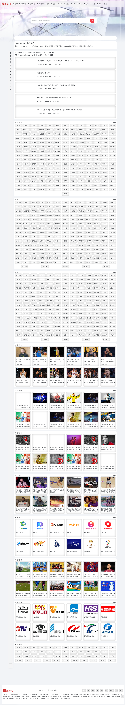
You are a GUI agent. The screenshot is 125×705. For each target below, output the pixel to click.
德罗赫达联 (113, 258)
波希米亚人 (66, 219)
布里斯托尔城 (105, 249)
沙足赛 (105, 138)
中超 (66, 125)
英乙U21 (73, 159)
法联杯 (97, 176)
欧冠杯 (74, 142)
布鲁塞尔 (81, 215)
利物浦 (97, 673)
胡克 (58, 305)
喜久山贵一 (50, 318)
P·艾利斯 (42, 326)
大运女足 (104, 134)
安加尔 (35, 283)
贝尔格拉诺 (74, 266)
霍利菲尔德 (89, 343)
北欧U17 (104, 147)
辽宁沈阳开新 (113, 211)
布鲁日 (27, 232)
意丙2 (89, 164)
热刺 (35, 271)
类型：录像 (64, 88)
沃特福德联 (43, 241)
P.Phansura (50, 305)
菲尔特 (74, 253)
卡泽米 (105, 296)
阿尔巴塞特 (105, 224)
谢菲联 (58, 211)
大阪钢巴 (73, 224)
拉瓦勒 (66, 241)
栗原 (42, 348)
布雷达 (43, 236)
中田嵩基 (73, 339)
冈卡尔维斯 (74, 300)
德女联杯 (27, 176)
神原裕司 (34, 318)
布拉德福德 (89, 241)
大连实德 (89, 253)
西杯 (112, 168)
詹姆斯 (27, 318)
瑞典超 (81, 189)
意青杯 (58, 168)
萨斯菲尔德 (97, 232)
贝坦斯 (43, 288)
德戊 (27, 660)
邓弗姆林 (58, 228)
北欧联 (58, 151)
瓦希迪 (35, 296)
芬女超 (112, 194)
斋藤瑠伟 (97, 339)
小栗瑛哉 (34, 348)
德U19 (81, 172)
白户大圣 (104, 339)
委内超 (112, 669)
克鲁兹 (81, 292)
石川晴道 (87, 352)
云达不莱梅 (35, 228)
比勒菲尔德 (82, 211)
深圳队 (89, 271)
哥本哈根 (89, 219)
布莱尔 (58, 318)
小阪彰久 (104, 322)
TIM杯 (42, 168)
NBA (89, 125)
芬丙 (27, 673)
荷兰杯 (89, 185)
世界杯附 (65, 129)
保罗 (89, 300)
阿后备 (74, 664)
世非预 (35, 129)
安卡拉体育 (105, 271)
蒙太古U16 (113, 134)
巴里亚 (105, 292)
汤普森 (97, 292)
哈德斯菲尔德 (58, 245)
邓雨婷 (97, 283)
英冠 (58, 155)
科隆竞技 (97, 236)
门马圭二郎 (111, 352)
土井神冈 (50, 339)
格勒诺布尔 (89, 249)
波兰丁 (66, 660)
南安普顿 (112, 266)
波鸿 (58, 224)
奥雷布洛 (89, 258)
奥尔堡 (35, 236)
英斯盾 (35, 164)
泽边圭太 (73, 330)
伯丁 (105, 305)
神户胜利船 (105, 219)
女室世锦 (65, 138)
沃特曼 (81, 343)
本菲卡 (50, 258)
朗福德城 (112, 236)
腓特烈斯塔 (97, 271)
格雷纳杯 (58, 138)
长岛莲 (81, 330)
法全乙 (66, 176)
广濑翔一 (58, 343)
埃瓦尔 (112, 224)
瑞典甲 (97, 189)
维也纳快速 (27, 253)
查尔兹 (35, 330)
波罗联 (35, 151)
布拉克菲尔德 (58, 339)
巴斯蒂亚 (89, 236)
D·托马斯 (112, 318)
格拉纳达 (65, 228)
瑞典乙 (105, 189)
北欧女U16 (89, 151)
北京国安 (89, 206)
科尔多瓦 (34, 232)
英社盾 (27, 164)
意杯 (105, 164)
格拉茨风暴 (43, 266)
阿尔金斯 (50, 330)
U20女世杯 (43, 134)
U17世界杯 (50, 134)
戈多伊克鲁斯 (35, 266)
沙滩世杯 (112, 138)
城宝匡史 (104, 309)
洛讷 (42, 313)
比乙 (105, 185)
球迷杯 (35, 134)
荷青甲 (81, 185)
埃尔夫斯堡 (35, 249)
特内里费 (42, 232)
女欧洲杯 (97, 142)
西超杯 (97, 168)
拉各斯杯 (50, 142)
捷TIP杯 (42, 151)
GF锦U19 (112, 151)
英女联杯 (50, 164)
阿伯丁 (105, 206)
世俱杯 (89, 129)
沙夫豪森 (34, 258)
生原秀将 (50, 348)
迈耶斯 (74, 288)
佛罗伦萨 (112, 215)
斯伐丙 (97, 669)
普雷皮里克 (27, 305)
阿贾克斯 (89, 232)
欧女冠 (43, 147)
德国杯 (89, 172)
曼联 (50, 253)
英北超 (97, 155)
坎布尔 (112, 241)
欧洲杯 (66, 142)
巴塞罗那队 (93, 677)
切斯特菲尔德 (50, 241)
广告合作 (44, 690)
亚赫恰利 (42, 296)
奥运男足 (81, 129)
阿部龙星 (112, 339)
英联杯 (89, 159)
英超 (27, 125)
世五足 (66, 134)
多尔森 (50, 343)
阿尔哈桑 (58, 309)
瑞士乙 (58, 669)
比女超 (43, 189)
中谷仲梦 (65, 335)
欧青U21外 (105, 142)
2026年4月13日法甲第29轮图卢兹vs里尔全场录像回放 (63, 85)
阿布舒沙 (73, 292)
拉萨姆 (43, 309)
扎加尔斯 (27, 288)
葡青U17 (42, 181)
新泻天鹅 (73, 219)
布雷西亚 (50, 215)
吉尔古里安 (97, 296)
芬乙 (89, 194)
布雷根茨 (27, 206)
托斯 (66, 283)
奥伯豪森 (73, 262)
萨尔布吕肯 (66, 262)
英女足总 (42, 164)
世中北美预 (43, 129)
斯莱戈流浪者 (82, 262)
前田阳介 (65, 318)
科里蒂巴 (73, 249)
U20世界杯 (27, 134)
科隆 (52, 275)
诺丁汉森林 (66, 211)
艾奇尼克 (42, 335)
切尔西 (50, 271)
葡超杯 (58, 181)
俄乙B (89, 664)
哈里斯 (89, 348)
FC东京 (27, 219)
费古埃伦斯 (89, 245)
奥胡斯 (105, 232)
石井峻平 (50, 335)
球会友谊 (81, 134)
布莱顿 (74, 206)
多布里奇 (27, 300)
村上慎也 (27, 343)
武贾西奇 (97, 300)
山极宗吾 (29, 352)
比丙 (27, 189)
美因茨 (97, 215)
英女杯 (58, 164)
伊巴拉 (89, 292)
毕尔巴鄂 (42, 215)
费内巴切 (98, 275)
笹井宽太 (73, 313)
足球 (42, 660)
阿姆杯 (74, 147)
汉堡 (66, 232)
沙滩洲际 (42, 142)
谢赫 (27, 322)
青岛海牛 (81, 253)
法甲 (58, 125)
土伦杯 (105, 129)
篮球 (97, 664)
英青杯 (105, 159)
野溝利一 (65, 326)
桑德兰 (97, 211)
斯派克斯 (42, 339)
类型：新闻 (65, 64)
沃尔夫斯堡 (97, 228)
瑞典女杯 (73, 194)
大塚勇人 (81, 335)
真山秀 (27, 339)
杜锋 (46, 677)
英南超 (105, 155)
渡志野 (66, 322)
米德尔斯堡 (58, 206)
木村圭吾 (73, 326)
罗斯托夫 (104, 253)
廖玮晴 (81, 309)
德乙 (42, 172)
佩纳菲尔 (73, 271)
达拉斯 (105, 335)
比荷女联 (50, 189)
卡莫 (27, 309)
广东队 (43, 673)
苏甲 (97, 181)
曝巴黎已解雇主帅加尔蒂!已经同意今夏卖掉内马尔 (62, 97)
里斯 (97, 318)
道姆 (58, 348)
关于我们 (50, 690)
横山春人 (112, 343)
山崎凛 (76, 352)
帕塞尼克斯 (66, 288)
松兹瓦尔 (27, 249)
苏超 (66, 181)
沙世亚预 (27, 142)
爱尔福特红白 (97, 245)
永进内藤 (50, 322)
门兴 (89, 224)
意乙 (73, 164)
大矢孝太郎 (27, 313)
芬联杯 (32, 198)
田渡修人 (97, 322)
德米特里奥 (66, 343)
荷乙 (58, 185)
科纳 (97, 305)
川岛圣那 (58, 322)
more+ (114, 122)
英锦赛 (112, 159)
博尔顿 (35, 211)
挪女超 (88, 198)
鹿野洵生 (58, 313)
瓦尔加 (74, 283)
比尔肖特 (97, 224)
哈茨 (50, 228)
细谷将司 (81, 322)
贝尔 (105, 343)
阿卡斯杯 (34, 138)
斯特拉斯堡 (58, 236)
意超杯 (50, 168)
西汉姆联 (89, 266)
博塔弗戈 (42, 258)
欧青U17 (34, 147)
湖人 (27, 669)
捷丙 (81, 664)
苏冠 (81, 181)
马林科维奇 (113, 296)
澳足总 (66, 673)
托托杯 (81, 142)
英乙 (73, 155)
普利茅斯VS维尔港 (51, 73)
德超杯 (112, 172)
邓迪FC (35, 215)
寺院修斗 (89, 326)
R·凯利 (58, 326)
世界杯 (97, 125)
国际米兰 (89, 673)
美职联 (112, 673)
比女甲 (58, 189)
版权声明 (56, 690)
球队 (105, 673)
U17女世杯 (58, 134)
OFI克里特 (64, 275)
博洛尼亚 (81, 219)
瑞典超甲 (89, 189)
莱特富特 (27, 335)
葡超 (112, 176)
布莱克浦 (81, 249)
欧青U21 (112, 142)
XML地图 (38, 690)
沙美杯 (35, 142)
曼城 (27, 271)
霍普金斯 (42, 292)
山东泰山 (58, 253)
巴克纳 (35, 313)
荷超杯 (112, 185)
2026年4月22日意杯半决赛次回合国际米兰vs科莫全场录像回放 (66, 110)
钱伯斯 (52, 352)
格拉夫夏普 (50, 232)
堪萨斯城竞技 (27, 241)
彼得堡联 (65, 249)
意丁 (81, 660)
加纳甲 (50, 673)
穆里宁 (35, 292)
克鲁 (58, 271)
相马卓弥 (73, 335)
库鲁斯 (50, 288)
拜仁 (73, 211)
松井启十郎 (82, 318)
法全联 (58, 176)
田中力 (112, 330)
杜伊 (58, 283)
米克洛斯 (27, 283)
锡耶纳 (66, 215)
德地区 (50, 172)
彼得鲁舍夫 (43, 300)
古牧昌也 (89, 335)
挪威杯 (107, 198)
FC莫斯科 (97, 253)
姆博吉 (35, 335)
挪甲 (51, 198)
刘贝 (81, 283)
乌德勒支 (112, 219)
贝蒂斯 (43, 224)
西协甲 (81, 673)
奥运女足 (73, 129)
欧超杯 (89, 142)
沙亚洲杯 (97, 138)
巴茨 (105, 326)
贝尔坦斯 (89, 288)
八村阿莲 (27, 330)
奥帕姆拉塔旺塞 (74, 305)
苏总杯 (27, 185)
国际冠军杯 (50, 138)
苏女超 (35, 185)
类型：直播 (64, 76)
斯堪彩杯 (65, 151)
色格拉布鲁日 (74, 215)
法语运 (89, 134)
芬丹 (105, 241)
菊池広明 (42, 318)
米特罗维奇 (66, 300)
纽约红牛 (50, 245)
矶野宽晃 (89, 330)
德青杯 (105, 172)
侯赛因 (58, 292)
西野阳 (35, 326)
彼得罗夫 (112, 335)
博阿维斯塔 (113, 253)
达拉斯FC (58, 241)
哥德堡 (50, 249)
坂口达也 (58, 335)
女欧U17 (81, 147)
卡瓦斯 (58, 288)
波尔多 (27, 224)
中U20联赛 (50, 669)
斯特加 (81, 300)
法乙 (50, 176)
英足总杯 (81, 159)
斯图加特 (112, 228)
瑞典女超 (34, 194)
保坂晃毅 (58, 330)
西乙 (73, 168)
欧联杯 (58, 142)
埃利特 (97, 348)
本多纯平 (65, 339)
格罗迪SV (112, 262)
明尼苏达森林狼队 (89, 669)
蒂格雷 (50, 266)
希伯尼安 (81, 206)
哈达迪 (74, 296)
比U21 (35, 189)
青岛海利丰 (113, 271)
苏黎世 (27, 258)
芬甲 (81, 194)
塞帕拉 (105, 288)
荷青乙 (74, 185)
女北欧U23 (97, 147)
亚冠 (50, 664)
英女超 (35, 159)
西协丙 (35, 660)
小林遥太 (97, 335)
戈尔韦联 (27, 262)
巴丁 (112, 660)
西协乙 (81, 168)
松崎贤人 (89, 309)
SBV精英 (81, 241)
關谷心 (64, 352)
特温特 (74, 232)
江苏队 (76, 275)
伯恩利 (97, 206)
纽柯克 (81, 313)
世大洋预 (58, 129)
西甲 (35, 125)
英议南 (89, 155)
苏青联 (112, 181)
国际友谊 (73, 138)
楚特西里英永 (89, 305)
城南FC (74, 258)
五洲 (73, 673)
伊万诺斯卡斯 (113, 322)
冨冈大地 (97, 313)
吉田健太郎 (82, 339)
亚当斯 (97, 343)
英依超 (27, 159)
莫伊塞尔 (42, 305)
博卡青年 (104, 236)
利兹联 (81, 266)
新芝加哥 (104, 262)
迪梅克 (43, 322)
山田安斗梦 (105, 330)
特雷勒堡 (112, 245)
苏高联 (105, 181)
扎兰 (66, 292)
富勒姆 (50, 211)
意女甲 (97, 164)
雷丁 (97, 266)
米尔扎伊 (65, 296)
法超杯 (105, 176)
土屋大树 (27, 348)
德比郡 (66, 206)
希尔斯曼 (104, 348)
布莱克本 (42, 211)
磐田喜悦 (97, 219)
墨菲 (50, 292)
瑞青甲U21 (27, 194)
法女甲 (74, 176)
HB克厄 (58, 232)
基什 (42, 283)
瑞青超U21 (113, 189)
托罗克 (50, 283)
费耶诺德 (81, 232)
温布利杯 (73, 151)
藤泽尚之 (73, 322)
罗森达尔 (65, 236)
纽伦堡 (43, 228)
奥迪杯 (81, 151)
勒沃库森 (58, 215)
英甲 (66, 155)
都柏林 (27, 245)
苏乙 (89, 181)
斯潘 (105, 300)
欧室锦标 (89, 147)
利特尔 (97, 288)
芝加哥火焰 (35, 241)
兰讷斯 (58, 219)
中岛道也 (50, 326)
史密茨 (81, 288)
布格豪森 (42, 262)
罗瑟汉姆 (65, 266)
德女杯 (97, 172)
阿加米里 (81, 296)
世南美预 (27, 129)
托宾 (27, 326)
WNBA (74, 125)
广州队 (41, 275)
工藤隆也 (89, 339)
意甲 (42, 125)
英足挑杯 (97, 159)
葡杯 (50, 181)
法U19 (89, 176)
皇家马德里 (43, 669)
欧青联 (27, 155)
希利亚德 (34, 305)
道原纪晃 (97, 326)
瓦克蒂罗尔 (35, 206)
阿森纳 (105, 669)
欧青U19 (27, 147)
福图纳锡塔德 (113, 232)
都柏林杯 (104, 151)
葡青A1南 (35, 181)
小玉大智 (81, 348)
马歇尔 (66, 348)
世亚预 (112, 125)
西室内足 (89, 168)
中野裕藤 (98, 352)
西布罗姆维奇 (27, 211)
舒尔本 (35, 245)
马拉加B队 (27, 228)
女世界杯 (97, 129)
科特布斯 (50, 262)
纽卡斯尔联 (66, 253)
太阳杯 (43, 155)
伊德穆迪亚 (35, 339)
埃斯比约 (34, 224)
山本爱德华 (89, 318)
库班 (35, 262)
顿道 (58, 300)
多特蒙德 (65, 224)
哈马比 (81, 258)
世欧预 (105, 125)
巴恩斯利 (97, 249)
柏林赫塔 (104, 228)
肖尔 (112, 348)
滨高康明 (34, 322)
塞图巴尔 (87, 275)
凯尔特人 (104, 215)
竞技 (73, 245)
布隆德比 (50, 219)
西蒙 (112, 309)
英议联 (81, 155)
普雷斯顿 (58, 266)
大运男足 (27, 138)
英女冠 (58, 159)
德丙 (58, 172)
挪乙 (70, 198)
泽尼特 (35, 253)
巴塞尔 (110, 275)
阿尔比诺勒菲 (82, 271)
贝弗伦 (81, 224)
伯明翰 (112, 206)
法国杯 (81, 176)
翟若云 (105, 283)
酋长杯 (58, 147)
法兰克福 (42, 253)
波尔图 (66, 258)
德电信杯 (34, 176)
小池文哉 (89, 313)
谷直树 (43, 330)
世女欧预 (97, 151)
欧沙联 (89, 138)
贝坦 (35, 288)
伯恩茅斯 (81, 245)
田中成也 (104, 313)
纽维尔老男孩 (97, 241)
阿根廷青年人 (89, 262)
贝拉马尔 (58, 262)
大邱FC (29, 275)
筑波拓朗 (104, 318)
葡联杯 (74, 181)
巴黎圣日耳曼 (82, 669)
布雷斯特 (65, 245)
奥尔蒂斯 (112, 292)
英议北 (112, 155)
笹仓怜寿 (81, 326)
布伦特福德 (43, 249)
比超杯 (74, 189)
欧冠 (35, 669)
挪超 (105, 194)
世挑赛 (97, 134)
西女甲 (105, 168)
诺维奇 (43, 271)
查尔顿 (105, 266)
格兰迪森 (27, 292)
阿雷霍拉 (112, 283)
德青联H (104, 664)
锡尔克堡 (81, 236)
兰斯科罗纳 (58, 258)
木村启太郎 (97, 309)
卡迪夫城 (104, 211)
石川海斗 (97, 330)
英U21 (66, 159)
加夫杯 (112, 129)
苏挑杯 (50, 185)
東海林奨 (73, 348)
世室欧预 (81, 138)
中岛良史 (34, 343)
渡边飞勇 (40, 352)
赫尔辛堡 (97, 258)
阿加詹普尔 (27, 296)
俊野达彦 (42, 343)
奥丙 (73, 669)
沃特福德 (89, 211)
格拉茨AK (27, 266)
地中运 (35, 155)
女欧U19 (50, 147)
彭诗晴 (74, 309)
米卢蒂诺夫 (35, 300)
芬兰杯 (97, 194)
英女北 (43, 159)
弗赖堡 (89, 215)
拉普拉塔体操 (97, 262)
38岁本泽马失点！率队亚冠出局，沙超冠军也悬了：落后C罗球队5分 (68, 61)
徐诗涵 (66, 309)
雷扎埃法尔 (89, 296)
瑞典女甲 (42, 194)
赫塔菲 (89, 228)
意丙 (81, 164)
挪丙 (35, 664)
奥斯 (27, 236)
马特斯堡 (42, 206)
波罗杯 (66, 147)
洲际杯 (50, 129)
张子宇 (89, 283)
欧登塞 (50, 224)
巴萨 (27, 215)
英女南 (50, 159)
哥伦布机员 (43, 245)
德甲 (50, 125)
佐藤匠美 (73, 343)
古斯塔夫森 (113, 288)
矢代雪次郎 (74, 318)
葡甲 (27, 181)
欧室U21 (27, 151)
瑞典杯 (50, 194)
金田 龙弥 (112, 326)
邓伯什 (74, 236)
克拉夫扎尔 (113, 300)
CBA (81, 125)
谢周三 (74, 241)
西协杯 (27, 172)
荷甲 (66, 185)
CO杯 (50, 151)
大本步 (66, 313)
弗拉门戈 (58, 249)
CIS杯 (112, 147)
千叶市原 (34, 219)
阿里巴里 (50, 296)
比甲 (97, 185)
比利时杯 (65, 189)
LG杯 (73, 134)
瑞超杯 (58, 194)
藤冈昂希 (50, 313)
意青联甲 (112, 164)
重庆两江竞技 (82, 228)
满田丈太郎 (89, 322)
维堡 (50, 236)
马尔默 (105, 245)
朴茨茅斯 (65, 271)
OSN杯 (43, 138)
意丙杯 (35, 168)
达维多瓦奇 (50, 300)
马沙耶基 (58, 296)
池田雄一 (112, 313)
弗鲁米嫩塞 (105, 258)
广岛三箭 (42, 219)
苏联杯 (43, 185)
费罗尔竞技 (74, 228)
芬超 (66, 194)
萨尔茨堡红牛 (50, 206)
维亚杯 (27, 168)
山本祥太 (65, 330)
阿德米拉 (112, 249)
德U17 (66, 172)
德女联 (74, 172)
